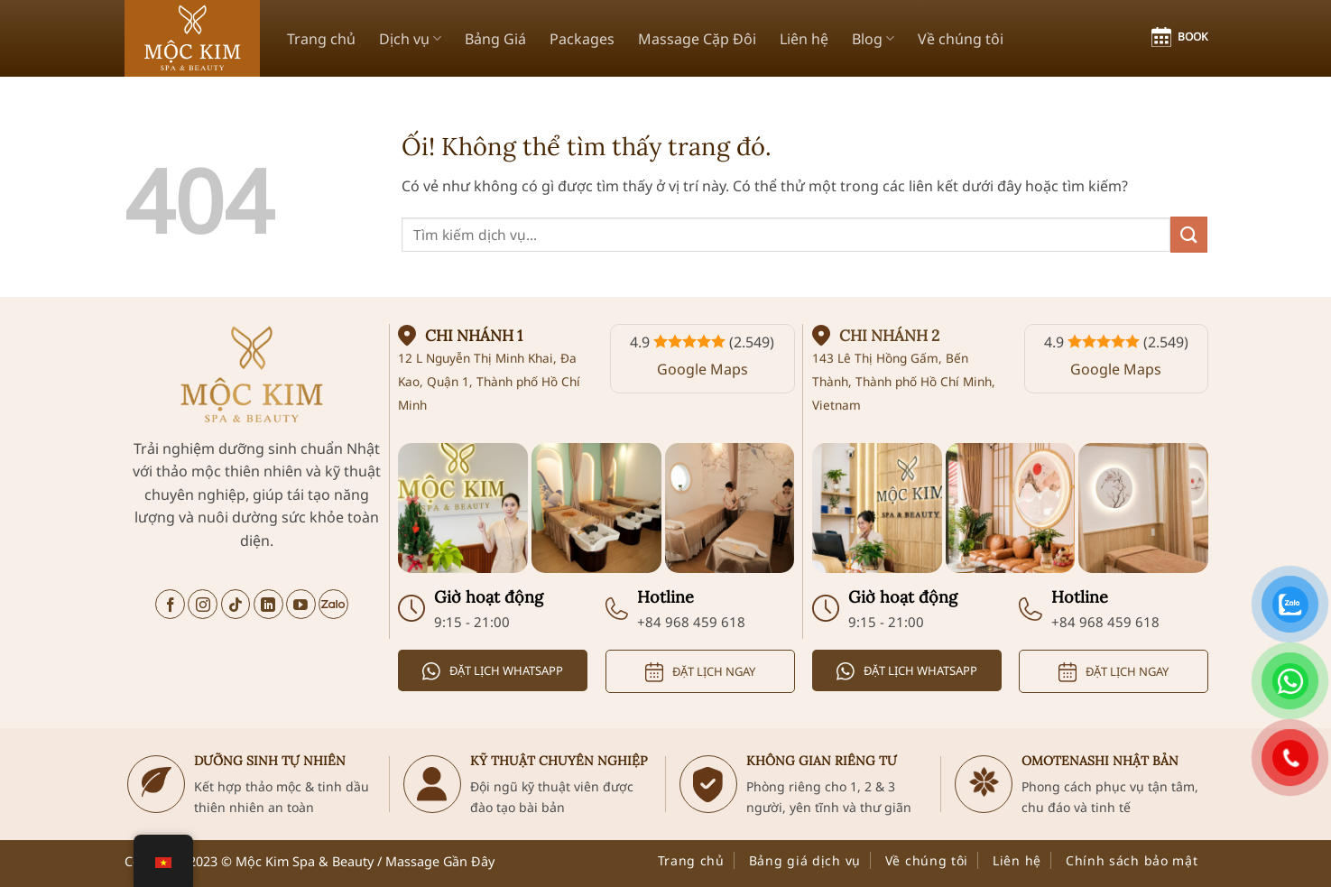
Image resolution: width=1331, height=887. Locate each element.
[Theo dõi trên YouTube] (301, 604)
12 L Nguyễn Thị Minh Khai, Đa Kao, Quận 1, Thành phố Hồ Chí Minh (489, 380)
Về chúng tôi (960, 39)
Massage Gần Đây (440, 861)
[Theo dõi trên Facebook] (170, 604)
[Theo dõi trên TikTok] (236, 604)
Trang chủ (321, 39)
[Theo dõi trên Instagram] (202, 604)
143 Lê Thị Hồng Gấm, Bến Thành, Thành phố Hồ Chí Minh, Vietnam (903, 380)
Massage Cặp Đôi (697, 39)
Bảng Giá (495, 39)
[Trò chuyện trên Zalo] (333, 604)
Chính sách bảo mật (1132, 860)
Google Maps (702, 369)
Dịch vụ (410, 39)
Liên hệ (804, 39)
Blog (873, 39)
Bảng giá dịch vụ (805, 860)
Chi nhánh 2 (889, 336)
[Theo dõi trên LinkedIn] (268, 604)
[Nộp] (1188, 234)
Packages (582, 39)
